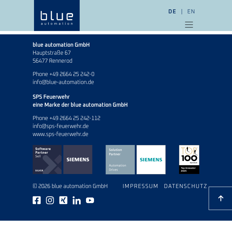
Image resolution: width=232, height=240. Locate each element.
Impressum (141, 186)
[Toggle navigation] (189, 24)
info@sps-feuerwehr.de (61, 126)
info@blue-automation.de (63, 82)
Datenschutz (186, 186)
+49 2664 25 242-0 (71, 74)
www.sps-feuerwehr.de (60, 134)
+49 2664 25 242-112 (74, 118)
